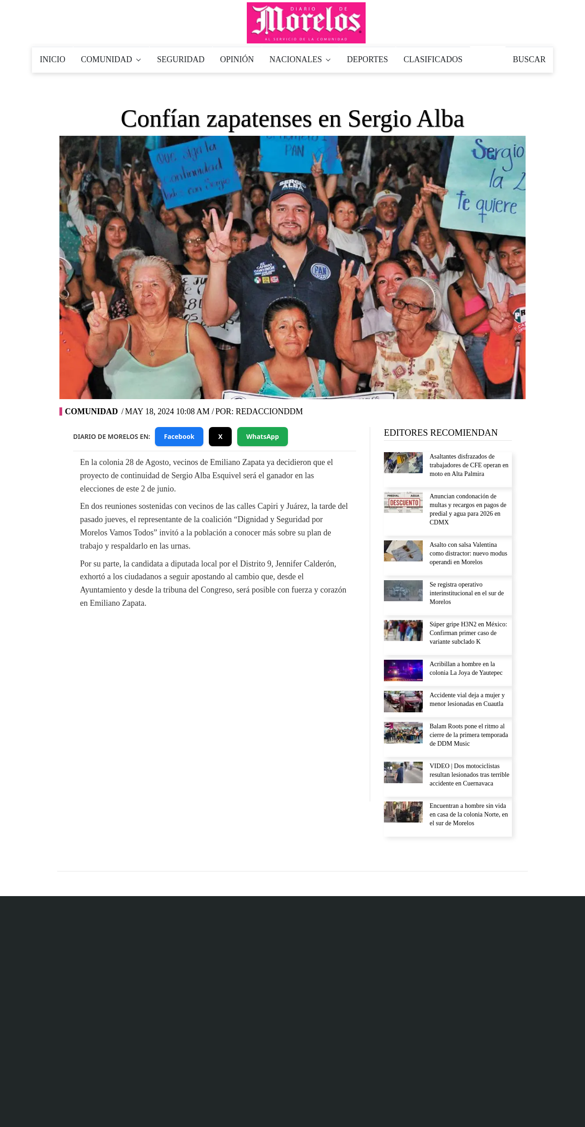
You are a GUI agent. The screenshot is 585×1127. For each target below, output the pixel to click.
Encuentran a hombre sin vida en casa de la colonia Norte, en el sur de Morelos (469, 814)
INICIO (52, 59)
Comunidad (91, 411)
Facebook (179, 436)
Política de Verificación (486, 1108)
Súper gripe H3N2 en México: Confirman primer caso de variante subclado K (468, 633)
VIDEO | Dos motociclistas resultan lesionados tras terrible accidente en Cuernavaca (470, 775)
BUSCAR (529, 59)
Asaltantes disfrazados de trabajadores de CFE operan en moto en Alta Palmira (469, 465)
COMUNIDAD (111, 59)
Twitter (216, 689)
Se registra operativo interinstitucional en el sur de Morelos (467, 593)
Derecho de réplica (411, 967)
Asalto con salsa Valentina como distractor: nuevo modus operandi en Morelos (468, 553)
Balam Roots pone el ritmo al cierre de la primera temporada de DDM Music (469, 735)
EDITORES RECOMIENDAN (441, 432)
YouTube (267, 689)
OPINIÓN (237, 59)
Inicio (363, 1108)
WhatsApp (262, 436)
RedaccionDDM (269, 411)
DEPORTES (367, 59)
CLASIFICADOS (433, 59)
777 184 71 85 (279, 998)
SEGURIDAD (181, 59)
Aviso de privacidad (413, 947)
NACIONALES (301, 59)
